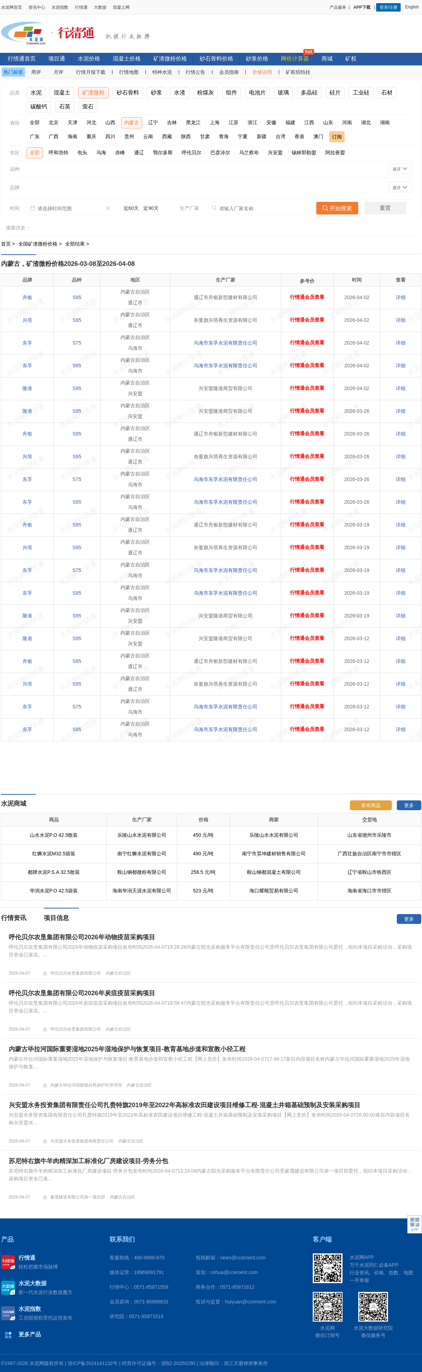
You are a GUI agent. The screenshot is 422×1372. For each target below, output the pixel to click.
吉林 (172, 122)
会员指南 (229, 72)
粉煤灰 (205, 93)
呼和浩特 (58, 152)
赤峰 (120, 152)
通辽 (139, 152)
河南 (347, 122)
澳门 (318, 136)
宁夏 (243, 136)
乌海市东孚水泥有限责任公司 (225, 343)
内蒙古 (131, 122)
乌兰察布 (249, 152)
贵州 (129, 136)
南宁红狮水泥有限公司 (141, 853)
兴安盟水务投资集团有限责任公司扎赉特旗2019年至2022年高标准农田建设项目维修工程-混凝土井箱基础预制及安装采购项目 (184, 1105)
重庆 (91, 136)
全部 (35, 122)
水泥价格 (89, 59)
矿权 (351, 59)
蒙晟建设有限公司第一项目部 (77, 1197)
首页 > (8, 244)
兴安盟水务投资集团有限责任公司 (81, 1141)
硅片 (335, 93)
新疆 (262, 136)
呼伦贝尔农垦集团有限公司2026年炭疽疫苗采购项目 (82, 993)
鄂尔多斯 (163, 152)
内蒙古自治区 (118, 973)
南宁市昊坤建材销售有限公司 (274, 853)
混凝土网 (121, 7)
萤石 (88, 106)
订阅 (337, 137)
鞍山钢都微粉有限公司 (141, 872)
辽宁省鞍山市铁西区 (369, 872)
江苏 (233, 122)
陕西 (186, 136)
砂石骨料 (128, 93)
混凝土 (62, 93)
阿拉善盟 (335, 152)
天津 (72, 122)
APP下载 (362, 7)
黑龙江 (193, 122)
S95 (76, 297)
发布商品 (371, 805)
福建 (290, 122)
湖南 (385, 122)
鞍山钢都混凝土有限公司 (274, 872)
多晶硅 (309, 93)
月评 (58, 72)
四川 (110, 136)
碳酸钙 (38, 106)
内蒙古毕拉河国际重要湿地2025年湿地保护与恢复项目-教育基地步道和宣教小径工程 (127, 1049)
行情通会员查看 (307, 297)
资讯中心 (36, 7)
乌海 (101, 152)
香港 (299, 136)
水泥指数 (59, 7)
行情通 (81, 7)
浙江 (252, 122)
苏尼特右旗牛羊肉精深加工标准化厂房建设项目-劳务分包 (88, 1161)
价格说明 (262, 72)
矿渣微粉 (93, 93)
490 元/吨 (203, 853)
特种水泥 (162, 72)
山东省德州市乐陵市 (369, 835)
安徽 (271, 122)
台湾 (280, 136)
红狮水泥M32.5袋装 (53, 853)
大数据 (100, 7)
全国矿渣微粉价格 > (40, 244)
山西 (110, 122)
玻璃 (283, 93)
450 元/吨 (203, 835)
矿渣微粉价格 (170, 59)
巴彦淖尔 (220, 152)
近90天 (151, 208)
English (413, 7)
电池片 (257, 93)
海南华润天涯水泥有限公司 (141, 890)
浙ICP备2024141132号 (93, 1363)
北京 (53, 122)
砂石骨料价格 (216, 59)
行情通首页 (22, 59)
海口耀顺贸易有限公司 (273, 890)
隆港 (27, 388)
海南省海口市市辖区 (369, 890)
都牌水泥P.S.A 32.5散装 (53, 872)
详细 (401, 297)
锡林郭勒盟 (304, 152)
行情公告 (195, 72)
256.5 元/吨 (203, 872)
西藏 (167, 136)
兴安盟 (275, 152)
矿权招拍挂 (298, 72)
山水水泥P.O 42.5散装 (54, 835)
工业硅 (361, 93)
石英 (64, 106)
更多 (409, 805)
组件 (231, 93)
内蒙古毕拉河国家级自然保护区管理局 (86, 1085)
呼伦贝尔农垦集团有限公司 (75, 973)
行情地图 (129, 72)
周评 (36, 72)
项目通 (56, 59)
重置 (385, 208)
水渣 (179, 93)
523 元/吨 (203, 890)
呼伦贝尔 (191, 152)
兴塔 (27, 320)
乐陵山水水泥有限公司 (141, 835)
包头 (82, 152)
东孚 (27, 343)
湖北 (366, 122)
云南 (148, 136)
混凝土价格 (127, 59)
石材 (387, 93)
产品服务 (338, 7)
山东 (328, 122)
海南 (72, 136)
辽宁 (153, 122)
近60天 (131, 208)
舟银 (27, 297)
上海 (215, 122)
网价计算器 (295, 59)
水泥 (36, 93)
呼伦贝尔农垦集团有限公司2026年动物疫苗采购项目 (82, 937)
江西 (309, 122)
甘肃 (205, 136)
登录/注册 (388, 7)
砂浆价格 (257, 59)
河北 (91, 122)
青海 (224, 136)
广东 (35, 136)
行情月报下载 (90, 72)
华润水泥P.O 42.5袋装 (54, 890)
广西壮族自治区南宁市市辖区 (369, 853)
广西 (53, 136)
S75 (76, 343)
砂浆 (156, 93)
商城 (327, 59)
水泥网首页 (11, 7)
